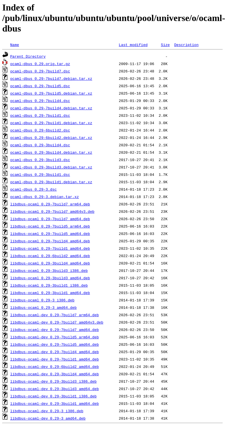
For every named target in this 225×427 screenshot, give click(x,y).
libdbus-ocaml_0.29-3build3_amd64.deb (50, 277)
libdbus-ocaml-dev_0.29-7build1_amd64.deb (54, 359)
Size (165, 44)
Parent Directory (28, 56)
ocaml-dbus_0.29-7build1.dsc (40, 115)
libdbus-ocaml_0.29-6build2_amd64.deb (50, 255)
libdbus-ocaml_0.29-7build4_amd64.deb (50, 240)
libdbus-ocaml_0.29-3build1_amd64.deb (50, 292)
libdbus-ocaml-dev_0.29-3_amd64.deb (48, 418)
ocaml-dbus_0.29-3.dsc (33, 189)
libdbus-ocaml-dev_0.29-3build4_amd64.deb (54, 373)
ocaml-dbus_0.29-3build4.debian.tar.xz (51, 152)
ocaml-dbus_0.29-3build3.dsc (40, 159)
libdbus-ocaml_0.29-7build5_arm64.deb (50, 226)
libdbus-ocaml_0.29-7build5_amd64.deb (50, 233)
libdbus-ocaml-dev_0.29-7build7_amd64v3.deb (56, 322)
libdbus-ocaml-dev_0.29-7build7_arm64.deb (54, 314)
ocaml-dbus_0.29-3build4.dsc (40, 144)
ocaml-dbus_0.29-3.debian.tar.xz (44, 196)
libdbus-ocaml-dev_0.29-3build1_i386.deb (53, 396)
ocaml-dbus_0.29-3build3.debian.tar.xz (51, 167)
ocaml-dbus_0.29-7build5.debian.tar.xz (51, 93)
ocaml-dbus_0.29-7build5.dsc (40, 85)
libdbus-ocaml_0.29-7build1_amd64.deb (50, 248)
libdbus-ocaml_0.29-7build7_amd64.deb (50, 218)
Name (14, 44)
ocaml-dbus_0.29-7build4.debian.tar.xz (51, 108)
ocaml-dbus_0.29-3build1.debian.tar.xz (51, 181)
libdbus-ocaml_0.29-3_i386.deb (42, 300)
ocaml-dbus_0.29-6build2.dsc (40, 130)
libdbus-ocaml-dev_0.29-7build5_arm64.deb (54, 336)
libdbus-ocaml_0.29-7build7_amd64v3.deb (52, 211)
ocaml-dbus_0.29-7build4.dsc (40, 100)
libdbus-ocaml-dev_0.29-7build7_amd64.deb (54, 329)
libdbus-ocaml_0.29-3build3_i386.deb (49, 270)
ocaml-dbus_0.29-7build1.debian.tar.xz (51, 122)
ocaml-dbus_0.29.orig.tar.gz (40, 63)
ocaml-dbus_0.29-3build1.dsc (40, 174)
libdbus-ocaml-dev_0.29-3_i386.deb (46, 410)
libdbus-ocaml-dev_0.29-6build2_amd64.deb (54, 366)
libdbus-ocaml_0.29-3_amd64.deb (43, 307)
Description (186, 44)
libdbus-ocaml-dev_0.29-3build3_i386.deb (53, 381)
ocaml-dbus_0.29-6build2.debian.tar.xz (51, 137)
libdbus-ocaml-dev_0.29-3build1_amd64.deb (54, 403)
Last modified (133, 44)
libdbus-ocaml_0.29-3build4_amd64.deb (50, 263)
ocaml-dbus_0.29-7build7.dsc (40, 71)
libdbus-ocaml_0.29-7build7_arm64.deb (50, 204)
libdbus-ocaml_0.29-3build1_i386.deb (49, 285)
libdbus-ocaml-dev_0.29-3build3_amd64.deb (54, 388)
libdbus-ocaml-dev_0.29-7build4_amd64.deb (54, 351)
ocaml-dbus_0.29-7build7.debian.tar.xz (51, 78)
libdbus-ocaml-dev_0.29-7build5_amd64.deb (54, 344)
